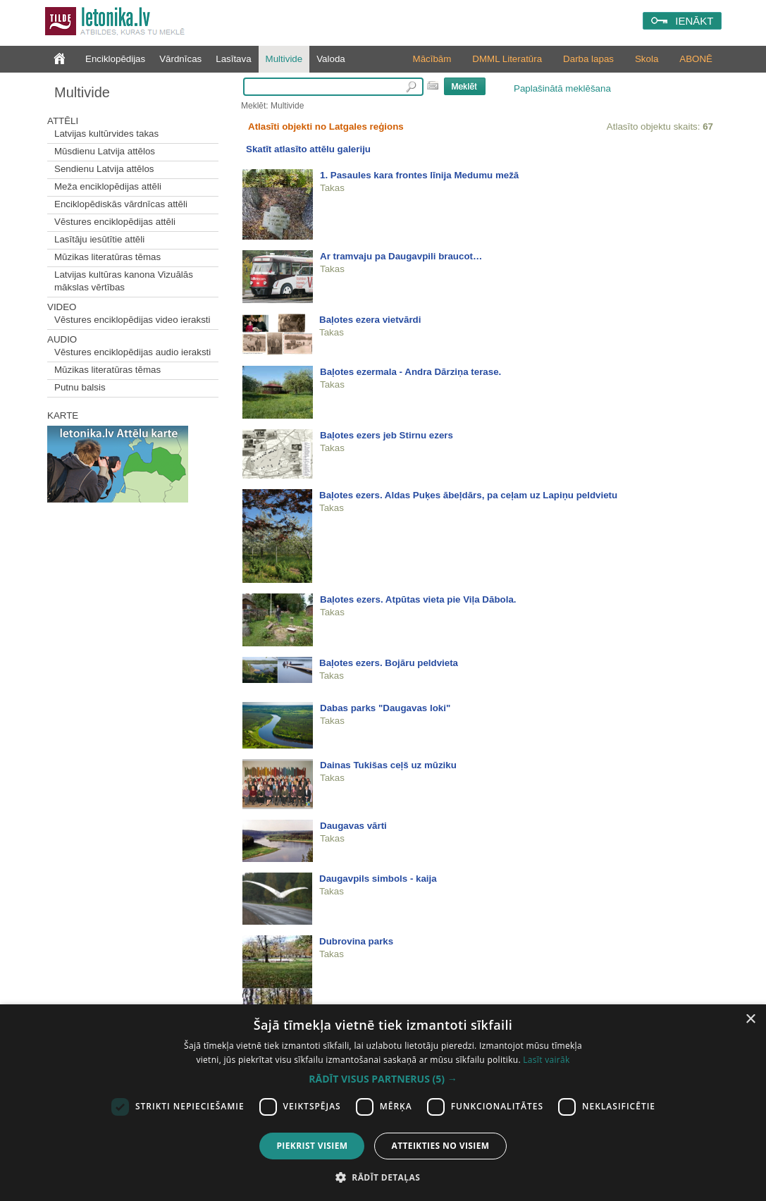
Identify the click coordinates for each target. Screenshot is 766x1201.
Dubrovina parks (356, 941)
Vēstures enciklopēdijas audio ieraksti (132, 352)
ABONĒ (695, 59)
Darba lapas (588, 59)
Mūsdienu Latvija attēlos (104, 151)
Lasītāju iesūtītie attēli (99, 239)
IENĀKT (694, 21)
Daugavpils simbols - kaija (378, 878)
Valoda (330, 59)
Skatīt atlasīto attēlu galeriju (308, 149)
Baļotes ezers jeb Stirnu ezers (386, 435)
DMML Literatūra (507, 59)
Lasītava (233, 59)
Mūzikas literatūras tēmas (107, 257)
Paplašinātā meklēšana (562, 88)
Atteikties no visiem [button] (440, 1146)
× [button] (750, 1019)
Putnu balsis (80, 387)
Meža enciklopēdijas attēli (107, 186)
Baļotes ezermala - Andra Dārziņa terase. (410, 372)
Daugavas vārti (353, 825)
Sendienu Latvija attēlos (104, 169)
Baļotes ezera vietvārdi (370, 319)
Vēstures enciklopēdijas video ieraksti (132, 319)
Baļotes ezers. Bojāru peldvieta (388, 663)
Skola (646, 59)
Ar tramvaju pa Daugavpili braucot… (401, 256)
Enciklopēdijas (115, 59)
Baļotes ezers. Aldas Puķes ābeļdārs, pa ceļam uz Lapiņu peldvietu (468, 495)
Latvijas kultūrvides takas (106, 133)
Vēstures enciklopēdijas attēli (114, 221)
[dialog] (383, 1102)
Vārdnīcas (180, 59)
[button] (383, 1079)
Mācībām (432, 59)
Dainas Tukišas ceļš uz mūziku (388, 765)
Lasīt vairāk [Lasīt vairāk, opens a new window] (546, 1060)
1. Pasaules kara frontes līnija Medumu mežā (419, 175)
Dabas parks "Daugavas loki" (385, 708)
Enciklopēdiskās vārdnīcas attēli (120, 204)
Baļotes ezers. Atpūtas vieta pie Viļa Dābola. (418, 599)
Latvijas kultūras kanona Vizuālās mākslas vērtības (123, 280)
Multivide (284, 59)
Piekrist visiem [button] (311, 1146)
